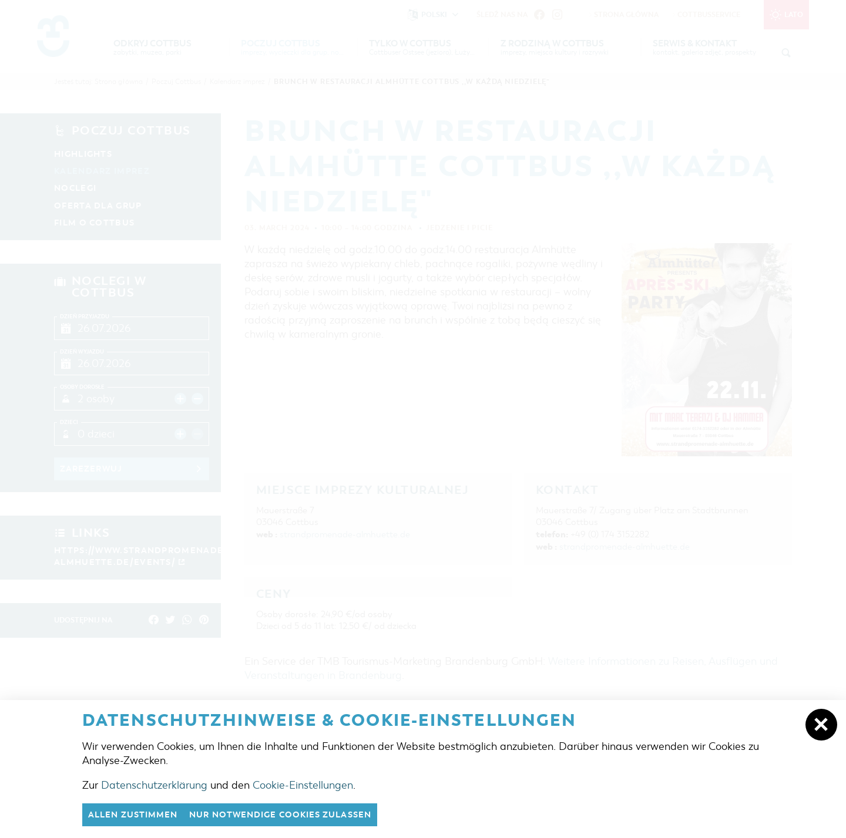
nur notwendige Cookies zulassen (293, 814)
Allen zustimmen (136, 814)
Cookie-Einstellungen (303, 784)
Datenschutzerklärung (154, 784)
